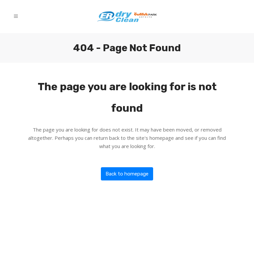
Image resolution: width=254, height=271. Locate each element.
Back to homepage (127, 174)
